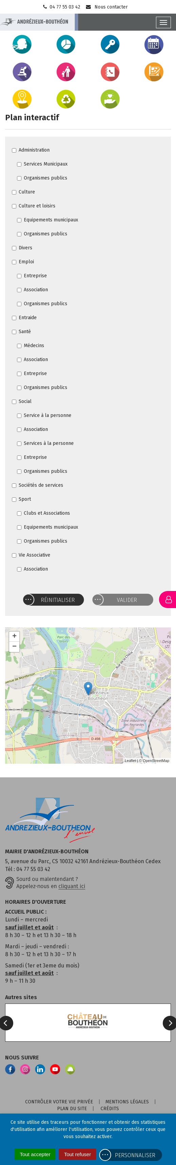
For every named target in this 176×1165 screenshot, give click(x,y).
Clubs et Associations (43, 513)
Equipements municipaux (47, 220)
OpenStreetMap (156, 761)
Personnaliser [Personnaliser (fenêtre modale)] (135, 1155)
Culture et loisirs (33, 206)
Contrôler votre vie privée (59, 1102)
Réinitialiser (58, 600)
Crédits (110, 1109)
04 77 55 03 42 (61, 7)
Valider (127, 600)
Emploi (23, 262)
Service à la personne (44, 415)
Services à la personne (45, 443)
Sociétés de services (37, 485)
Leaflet (130, 761)
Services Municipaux (42, 164)
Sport (21, 499)
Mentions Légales (127, 1102)
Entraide (24, 318)
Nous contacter (106, 7)
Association (32, 290)
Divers (22, 248)
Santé (21, 332)
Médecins (30, 345)
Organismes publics (42, 178)
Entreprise (32, 276)
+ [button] (14, 637)
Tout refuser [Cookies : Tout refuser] (77, 1154)
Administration (31, 150)
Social (22, 401)
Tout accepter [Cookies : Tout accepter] (35, 1154)
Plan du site (72, 1109)
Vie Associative (31, 555)
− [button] (14, 647)
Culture (23, 192)
